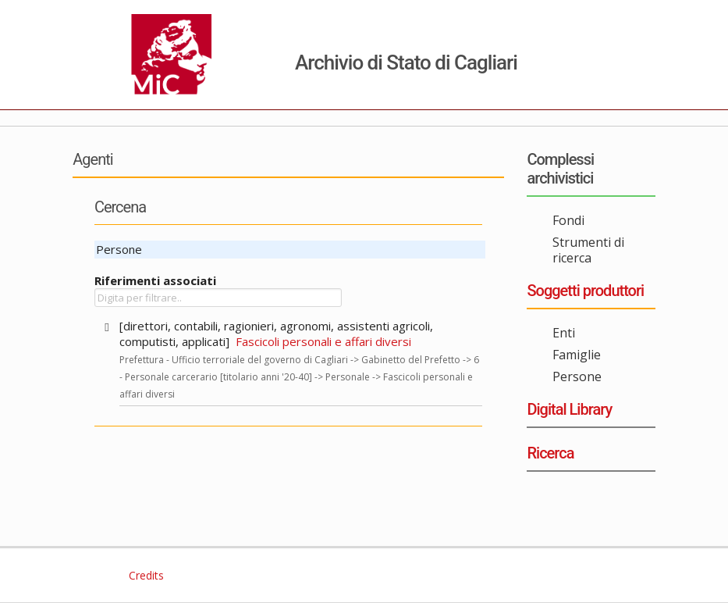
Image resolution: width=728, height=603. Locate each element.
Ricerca (550, 453)
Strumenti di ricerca (588, 250)
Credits (145, 575)
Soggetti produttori (585, 290)
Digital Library (569, 409)
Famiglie (576, 354)
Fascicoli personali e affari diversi (323, 341)
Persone (577, 376)
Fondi (568, 220)
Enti (563, 332)
